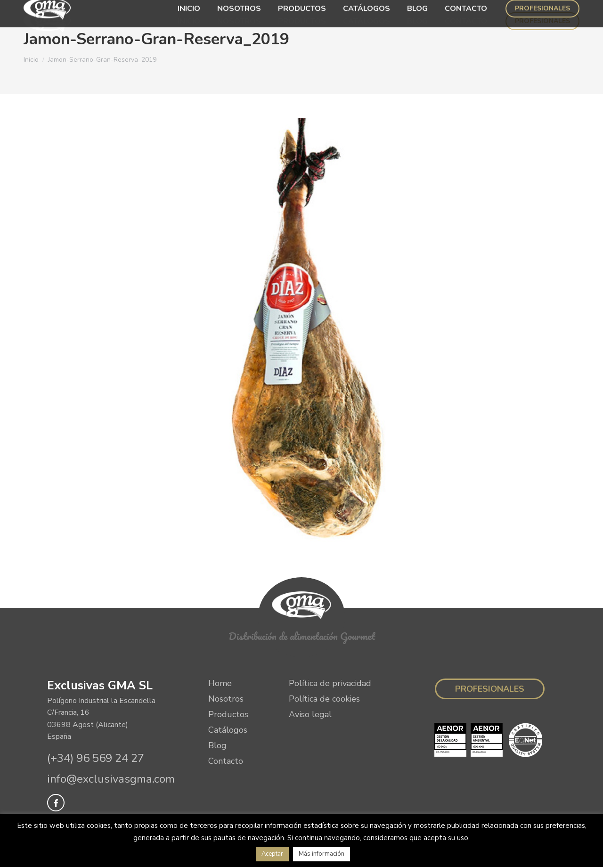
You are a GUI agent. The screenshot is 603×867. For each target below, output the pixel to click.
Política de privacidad (330, 683)
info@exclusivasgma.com (111, 779)
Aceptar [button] (272, 854)
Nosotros (226, 698)
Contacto (225, 761)
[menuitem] (189, 21)
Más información (321, 854)
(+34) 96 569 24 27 (95, 758)
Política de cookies (324, 698)
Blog (217, 745)
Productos (228, 714)
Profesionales (489, 689)
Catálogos (227, 730)
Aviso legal (310, 714)
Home (220, 683)
